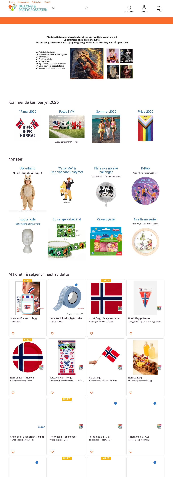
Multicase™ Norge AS (139, 474)
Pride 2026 (145, 67)
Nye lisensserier (145, 175)
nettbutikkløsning (115, 474)
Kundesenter (23, 2)
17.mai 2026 (27, 67)
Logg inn (144, 11)
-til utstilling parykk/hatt (27, 179)
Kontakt (48, 2)
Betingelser (36, 2)
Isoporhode (27, 175)
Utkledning (27, 124)
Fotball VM (67, 67)
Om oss (12, 2)
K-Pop (145, 124)
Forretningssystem (97, 474)
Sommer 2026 (106, 67)
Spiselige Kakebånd (67, 175)
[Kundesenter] (129, 7)
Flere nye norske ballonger (106, 125)
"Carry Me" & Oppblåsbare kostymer (67, 125)
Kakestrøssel (106, 175)
